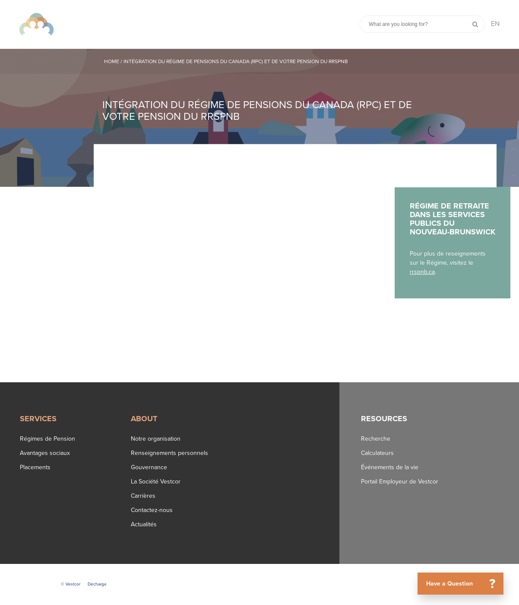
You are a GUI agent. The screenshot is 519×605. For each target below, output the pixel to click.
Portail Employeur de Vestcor (399, 481)
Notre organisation (155, 438)
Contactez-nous (152, 510)
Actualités (144, 524)
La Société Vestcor (155, 481)
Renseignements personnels (169, 453)
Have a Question (464, 584)
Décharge (97, 584)
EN (495, 23)
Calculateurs (377, 453)
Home (111, 61)
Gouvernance (149, 467)
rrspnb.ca (422, 271)
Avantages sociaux (45, 453)
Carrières (143, 495)
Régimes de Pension (47, 438)
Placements (35, 467)
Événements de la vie (389, 467)
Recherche (375, 438)
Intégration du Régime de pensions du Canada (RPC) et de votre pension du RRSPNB (235, 61)
